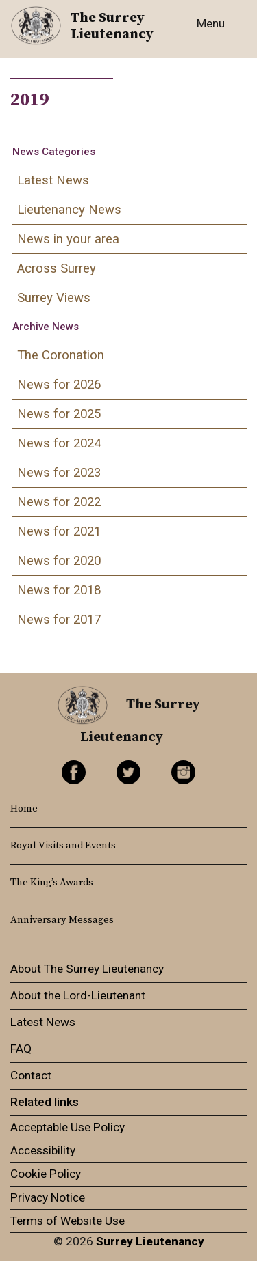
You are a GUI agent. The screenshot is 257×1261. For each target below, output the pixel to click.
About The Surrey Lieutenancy (87, 968)
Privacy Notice (47, 1197)
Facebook (74, 772)
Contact (30, 1075)
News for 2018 (59, 590)
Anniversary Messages (62, 920)
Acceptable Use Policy (67, 1127)
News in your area (68, 239)
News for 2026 (59, 384)
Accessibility (42, 1150)
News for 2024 (59, 443)
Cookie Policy (45, 1173)
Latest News (53, 180)
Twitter (128, 772)
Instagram (183, 772)
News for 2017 (59, 619)
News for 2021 (59, 531)
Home (24, 809)
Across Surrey (56, 268)
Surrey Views (53, 297)
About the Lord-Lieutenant (77, 995)
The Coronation (60, 355)
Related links (44, 1102)
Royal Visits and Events (63, 846)
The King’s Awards (51, 882)
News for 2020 (59, 560)
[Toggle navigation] (214, 31)
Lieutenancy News (69, 209)
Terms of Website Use (67, 1221)
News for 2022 (59, 502)
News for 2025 (59, 413)
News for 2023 (59, 472)
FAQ (21, 1048)
